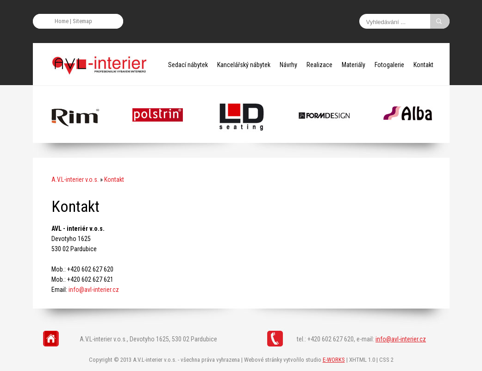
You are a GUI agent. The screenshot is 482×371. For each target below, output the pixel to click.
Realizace (319, 64)
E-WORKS (334, 359)
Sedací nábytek (188, 64)
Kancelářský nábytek (243, 64)
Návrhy (288, 64)
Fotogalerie (389, 64)
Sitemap (82, 21)
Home (62, 21)
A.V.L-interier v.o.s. (75, 179)
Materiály (353, 64)
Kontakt (423, 64)
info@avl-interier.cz (94, 289)
